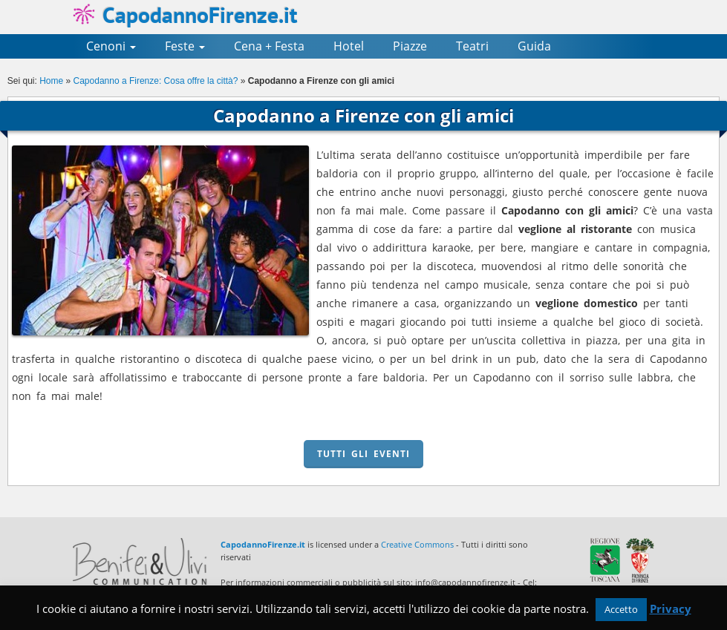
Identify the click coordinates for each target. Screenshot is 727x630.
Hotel (348, 46)
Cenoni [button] (111, 46)
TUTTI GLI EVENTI (363, 453)
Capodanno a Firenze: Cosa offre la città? (156, 81)
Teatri (472, 46)
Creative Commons (417, 544)
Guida (534, 46)
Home (51, 81)
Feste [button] (185, 46)
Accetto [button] (621, 609)
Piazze (410, 46)
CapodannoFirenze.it (185, 14)
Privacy (670, 608)
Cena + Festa (269, 46)
